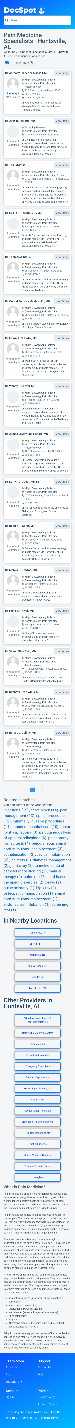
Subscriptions (14, 1381)
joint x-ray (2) (21, 866)
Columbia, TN (37, 955)
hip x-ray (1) (46, 888)
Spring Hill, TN (37, 943)
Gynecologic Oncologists (37, 1088)
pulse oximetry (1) (19, 888)
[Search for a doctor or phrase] (37, 20)
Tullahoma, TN (37, 932)
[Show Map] (7, 63)
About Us (11, 1367)
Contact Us (44, 1367)
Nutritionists (37, 1099)
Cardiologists (37, 1044)
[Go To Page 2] (42, 790)
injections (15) (16, 810)
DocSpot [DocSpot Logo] (23, 10)
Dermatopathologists (37, 1055)
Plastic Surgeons (37, 1144)
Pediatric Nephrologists (37, 1133)
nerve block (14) (44, 810)
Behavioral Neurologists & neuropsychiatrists (37, 1020)
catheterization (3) (19, 854)
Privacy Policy (46, 1397)
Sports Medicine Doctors (37, 1155)
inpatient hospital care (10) (36, 827)
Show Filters (23, 63)
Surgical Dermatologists (38, 1166)
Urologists (37, 1177)
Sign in (10, 1397)
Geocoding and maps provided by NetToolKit (33, 1412)
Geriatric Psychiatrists (37, 1077)
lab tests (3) (20, 860)
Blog (8, 1374)
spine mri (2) (35, 877)
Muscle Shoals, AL (37, 966)
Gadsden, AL (37, 977)
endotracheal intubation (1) (27, 904)
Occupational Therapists (37, 1110)
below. (41, 56)
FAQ (40, 1374)
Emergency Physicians (37, 1066)
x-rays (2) (53, 882)
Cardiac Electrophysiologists (37, 1033)
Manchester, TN (37, 988)
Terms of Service (48, 1404)
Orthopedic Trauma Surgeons (37, 1121)
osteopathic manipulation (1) (28, 893)
